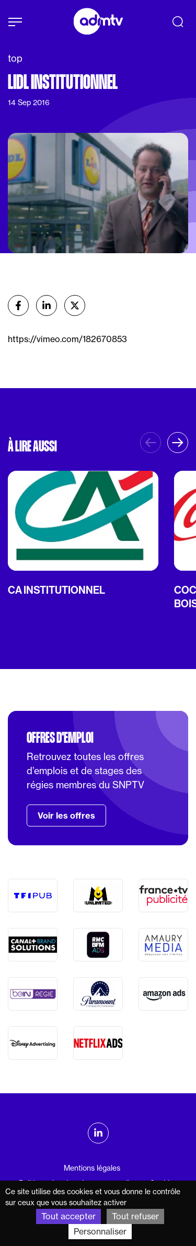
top (15, 58)
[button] (177, 442)
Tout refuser (135, 1216)
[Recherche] (177, 21)
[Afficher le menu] (15, 22)
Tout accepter (68, 1216)
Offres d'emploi (60, 737)
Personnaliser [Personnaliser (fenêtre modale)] (100, 1231)
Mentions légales (92, 1167)
